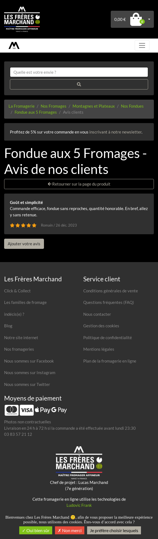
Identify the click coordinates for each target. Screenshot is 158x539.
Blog (8, 325)
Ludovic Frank (79, 505)
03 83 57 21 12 (18, 434)
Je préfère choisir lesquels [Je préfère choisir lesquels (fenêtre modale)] (114, 530)
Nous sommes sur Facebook (29, 360)
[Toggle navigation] (142, 45)
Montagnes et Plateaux (94, 106)
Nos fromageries (19, 349)
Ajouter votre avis (24, 243)
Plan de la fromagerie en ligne (109, 360)
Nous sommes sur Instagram (29, 372)
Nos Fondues (132, 106)
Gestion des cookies (101, 325)
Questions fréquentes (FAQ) (108, 302)
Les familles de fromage (25, 302)
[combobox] (79, 72)
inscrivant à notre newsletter (115, 131)
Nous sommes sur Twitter (27, 384)
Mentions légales (98, 349)
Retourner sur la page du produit (79, 183)
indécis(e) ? (14, 314)
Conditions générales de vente (110, 290)
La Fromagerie (22, 106)
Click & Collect (17, 290)
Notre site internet (21, 337)
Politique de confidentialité (107, 337)
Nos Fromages (53, 106)
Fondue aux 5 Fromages (36, 112)
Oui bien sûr (35, 530)
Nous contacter (97, 314)
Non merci (70, 530)
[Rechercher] (79, 84)
